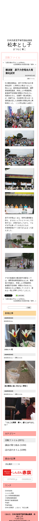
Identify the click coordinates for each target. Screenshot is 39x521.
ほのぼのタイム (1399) (15, 450)
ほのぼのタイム (8, 321)
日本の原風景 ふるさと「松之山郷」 (17, 507)
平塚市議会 (8, 505)
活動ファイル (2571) (14, 440)
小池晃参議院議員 (11, 498)
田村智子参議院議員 (11, 500)
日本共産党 (8, 491)
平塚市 (7, 503)
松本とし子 (19, 44)
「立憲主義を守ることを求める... (15, 62)
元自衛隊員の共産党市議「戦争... (24, 64)
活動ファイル (31, 78)
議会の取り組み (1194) (15, 445)
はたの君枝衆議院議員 (12, 495)
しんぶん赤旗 (9, 493)
